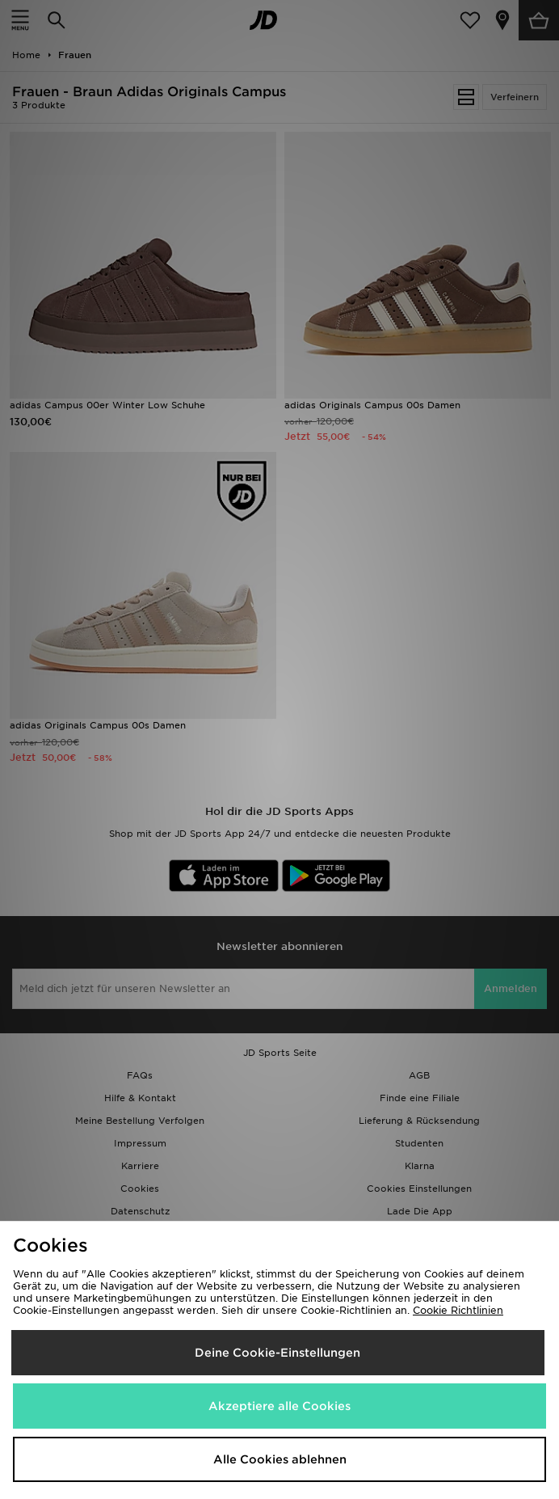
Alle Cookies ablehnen (280, 1459)
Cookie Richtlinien (458, 1310)
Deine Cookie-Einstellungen (277, 1352)
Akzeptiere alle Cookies (279, 1406)
